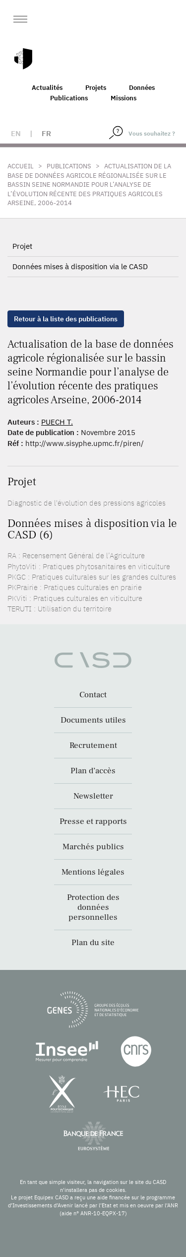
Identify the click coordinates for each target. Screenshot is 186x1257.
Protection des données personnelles (93, 907)
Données (142, 87)
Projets (95, 87)
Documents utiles (93, 720)
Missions (123, 98)
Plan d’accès (93, 770)
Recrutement (93, 745)
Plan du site (93, 942)
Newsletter (93, 796)
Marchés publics (93, 846)
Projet (22, 246)
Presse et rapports (93, 821)
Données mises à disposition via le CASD (80, 266)
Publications (69, 98)
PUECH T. (57, 422)
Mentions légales (93, 872)
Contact (93, 694)
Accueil (20, 166)
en (16, 133)
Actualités (47, 87)
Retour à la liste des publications (66, 318)
